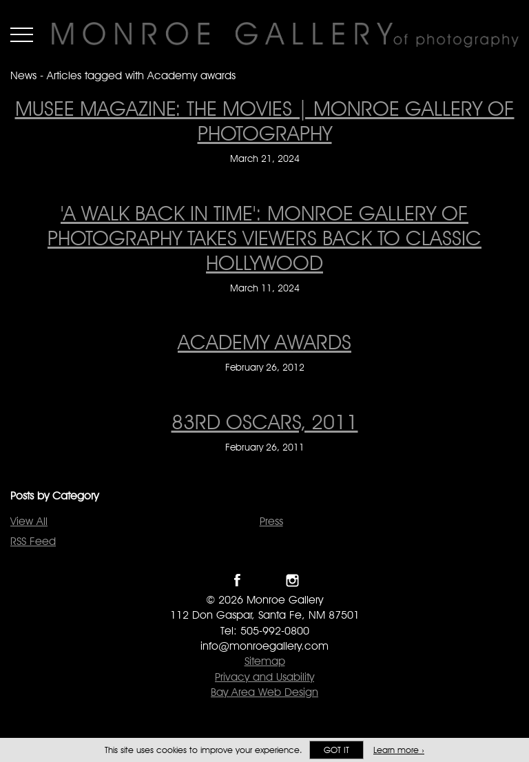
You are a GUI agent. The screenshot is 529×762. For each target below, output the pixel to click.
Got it (336, 750)
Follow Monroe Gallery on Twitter (265, 580)
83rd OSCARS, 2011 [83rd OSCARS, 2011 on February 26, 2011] (265, 421)
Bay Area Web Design (264, 692)
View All (29, 521)
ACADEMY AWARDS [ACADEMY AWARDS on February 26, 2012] (264, 341)
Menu (21, 34)
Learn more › (398, 750)
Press (271, 521)
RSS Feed (33, 541)
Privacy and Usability (264, 676)
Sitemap (265, 661)
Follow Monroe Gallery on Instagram (292, 580)
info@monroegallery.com (264, 645)
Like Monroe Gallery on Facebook (237, 580)
